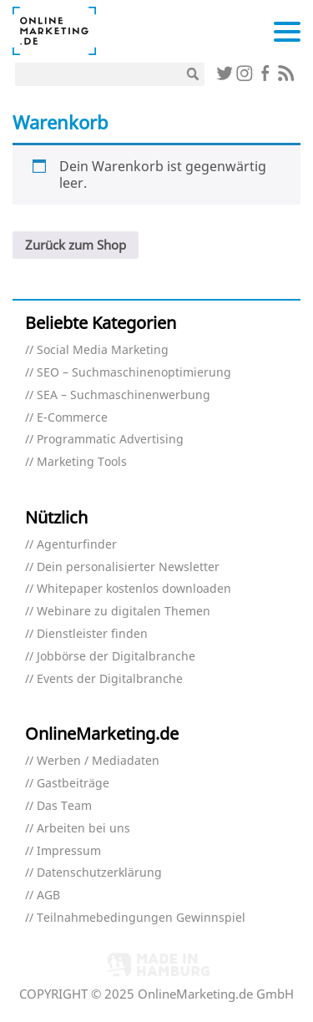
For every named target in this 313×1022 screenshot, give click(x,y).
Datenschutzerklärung (99, 873)
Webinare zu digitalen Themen (123, 612)
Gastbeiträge (73, 784)
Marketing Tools (82, 462)
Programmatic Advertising (110, 440)
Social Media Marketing (103, 350)
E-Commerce (72, 418)
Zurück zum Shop (75, 244)
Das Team (64, 806)
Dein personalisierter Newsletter (128, 567)
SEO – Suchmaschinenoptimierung (134, 373)
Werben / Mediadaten (98, 761)
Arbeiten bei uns (83, 829)
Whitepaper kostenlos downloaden (134, 589)
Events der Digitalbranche (110, 679)
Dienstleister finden (92, 634)
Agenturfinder (77, 545)
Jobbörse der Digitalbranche (116, 657)
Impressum (69, 851)
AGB (48, 895)
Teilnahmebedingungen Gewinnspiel (141, 918)
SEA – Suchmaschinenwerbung (123, 395)
